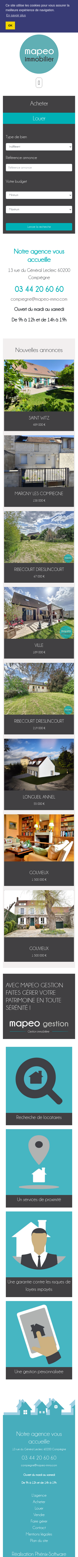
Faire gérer (39, 1521)
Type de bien (16, 136)
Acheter (39, 103)
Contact (39, 1527)
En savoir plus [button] (16, 15)
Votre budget (16, 181)
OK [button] (10, 25)
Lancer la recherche (39, 226)
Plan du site (39, 1540)
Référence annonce (21, 157)
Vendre (39, 1514)
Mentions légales (39, 1534)
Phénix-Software (50, 1554)
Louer (39, 118)
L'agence (39, 1495)
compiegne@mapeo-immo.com (39, 298)
